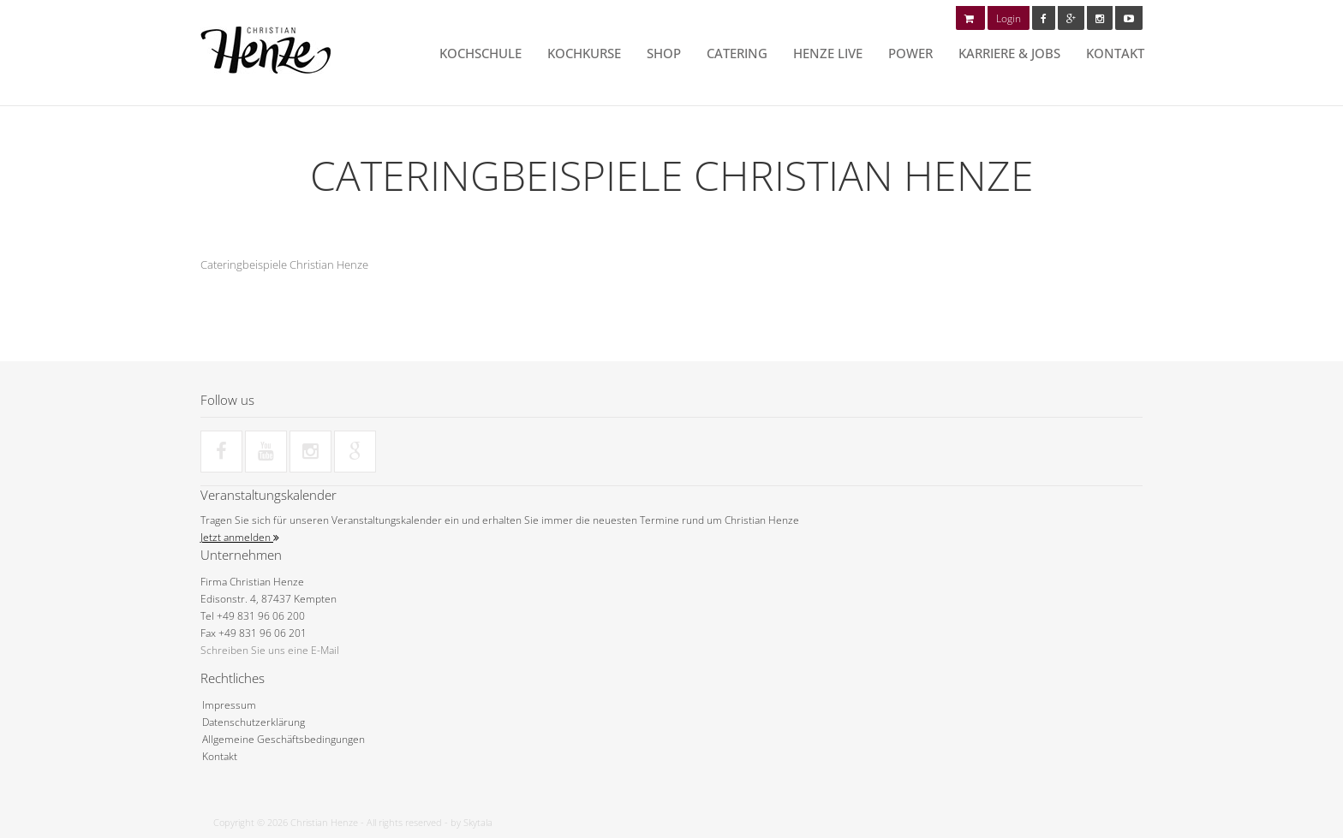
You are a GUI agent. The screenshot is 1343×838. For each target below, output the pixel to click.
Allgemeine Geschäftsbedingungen (283, 739)
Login (1008, 18)
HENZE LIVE (828, 53)
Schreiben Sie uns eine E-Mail (269, 650)
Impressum (229, 705)
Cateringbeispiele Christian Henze (284, 264)
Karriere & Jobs (1009, 53)
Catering (737, 53)
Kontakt (1115, 53)
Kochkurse (584, 53)
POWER (910, 53)
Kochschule (480, 53)
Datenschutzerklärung (253, 722)
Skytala (477, 822)
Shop (664, 53)
